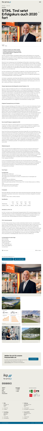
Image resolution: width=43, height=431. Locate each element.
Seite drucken (5, 250)
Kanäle (17, 391)
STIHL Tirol (8, 5)
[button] (39, 12)
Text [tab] (3, 45)
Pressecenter (4, 393)
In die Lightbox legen (19, 259)
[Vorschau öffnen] (21, 32)
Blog (3, 390)
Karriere (3, 392)
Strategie (18, 388)
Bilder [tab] (6, 45)
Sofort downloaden (7, 259)
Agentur (3, 387)
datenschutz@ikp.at (7, 362)
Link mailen (39, 250)
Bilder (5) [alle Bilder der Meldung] (4, 263)
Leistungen (17, 387)
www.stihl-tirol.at (5, 246)
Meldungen (3, 5)
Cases (3, 389)
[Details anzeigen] (19, 323)
